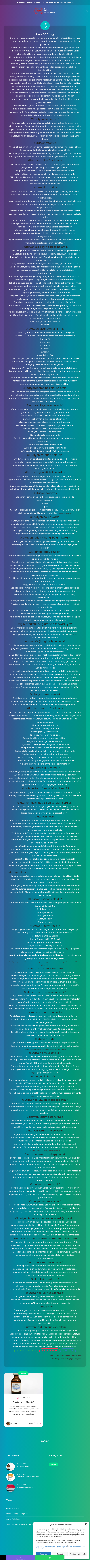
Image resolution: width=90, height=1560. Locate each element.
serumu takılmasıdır (64, 513)
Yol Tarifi (68, 1351)
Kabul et (43, 1554)
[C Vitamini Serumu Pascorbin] (10, 1477)
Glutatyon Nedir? (24, 1404)
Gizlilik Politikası (50, 1546)
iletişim (75, 634)
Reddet (60, 1554)
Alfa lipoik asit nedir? (25, 1487)
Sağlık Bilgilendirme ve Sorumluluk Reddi (50, 1548)
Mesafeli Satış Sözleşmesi (77, 1546)
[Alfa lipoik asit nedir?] (10, 1488)
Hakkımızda (39, 1546)
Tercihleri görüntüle (78, 1554)
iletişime (68, 948)
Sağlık (23, 1373)
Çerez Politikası (62, 1546)
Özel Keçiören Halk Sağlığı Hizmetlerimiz (62, 1355)
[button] (86, 1525)
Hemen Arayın (50, 1351)
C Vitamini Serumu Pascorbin (28, 1476)
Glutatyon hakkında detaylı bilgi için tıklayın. (45, 1150)
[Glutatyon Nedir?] (10, 1467)
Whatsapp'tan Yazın (26, 1351)
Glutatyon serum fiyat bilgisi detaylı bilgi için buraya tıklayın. (45, 1049)
